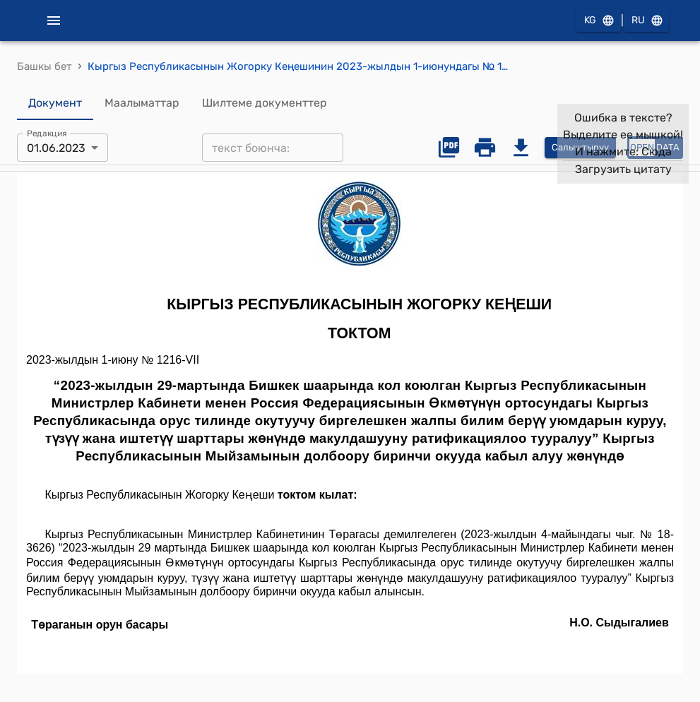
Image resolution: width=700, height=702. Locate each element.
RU (646, 20)
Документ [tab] (55, 103)
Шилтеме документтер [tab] (264, 103)
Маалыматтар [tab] (142, 103)
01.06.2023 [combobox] (56, 148)
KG (598, 20)
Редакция (47, 133)
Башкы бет (44, 66)
